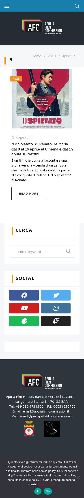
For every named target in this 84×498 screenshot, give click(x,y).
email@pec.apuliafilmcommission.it (46, 416)
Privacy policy (47, 484)
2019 (52, 56)
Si (38, 491)
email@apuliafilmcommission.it (46, 411)
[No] (78, 477)
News (16, 79)
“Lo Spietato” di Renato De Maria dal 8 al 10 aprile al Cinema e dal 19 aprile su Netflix (42, 149)
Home (36, 56)
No (48, 491)
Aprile (66, 56)
